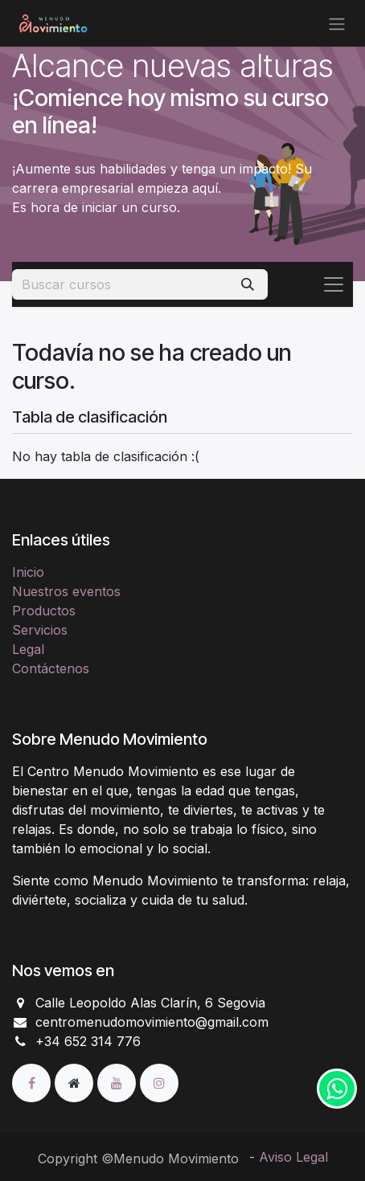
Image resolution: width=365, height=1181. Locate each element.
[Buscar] (248, 284)
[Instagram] (159, 1082)
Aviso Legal (293, 1157)
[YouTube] (118, 1082)
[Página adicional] (76, 1082)
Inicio (28, 572)
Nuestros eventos (66, 591)
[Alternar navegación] (337, 23)
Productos (44, 611)
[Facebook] (33, 1082)
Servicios (40, 630)
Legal (28, 649)
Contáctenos (50, 668)
